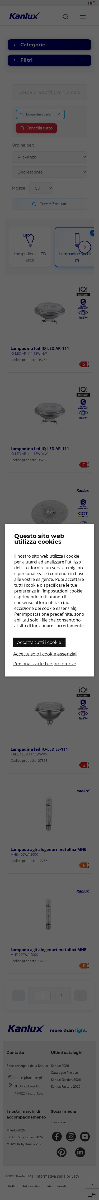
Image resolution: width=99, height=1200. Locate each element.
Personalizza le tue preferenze (44, 663)
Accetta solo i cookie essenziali (45, 653)
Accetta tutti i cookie (39, 642)
